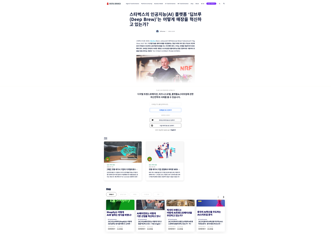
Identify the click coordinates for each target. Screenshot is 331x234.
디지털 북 (146, 194)
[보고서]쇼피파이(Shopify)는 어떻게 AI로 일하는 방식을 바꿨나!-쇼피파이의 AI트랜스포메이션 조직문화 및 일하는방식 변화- (120, 224)
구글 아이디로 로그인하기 (167, 125)
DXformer (160, 31)
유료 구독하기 (211, 3)
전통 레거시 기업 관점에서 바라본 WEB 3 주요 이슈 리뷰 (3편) (172, 169)
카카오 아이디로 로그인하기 (167, 120)
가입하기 (173, 130)
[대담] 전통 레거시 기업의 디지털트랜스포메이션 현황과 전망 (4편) (131, 169)
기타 (158, 194)
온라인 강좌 (123, 194)
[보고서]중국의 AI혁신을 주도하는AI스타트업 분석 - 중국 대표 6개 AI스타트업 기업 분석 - (210, 223)
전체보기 (111, 194)
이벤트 (135, 194)
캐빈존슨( (153, 41)
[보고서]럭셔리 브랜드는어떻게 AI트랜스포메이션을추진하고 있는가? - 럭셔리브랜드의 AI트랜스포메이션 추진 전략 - (180, 224)
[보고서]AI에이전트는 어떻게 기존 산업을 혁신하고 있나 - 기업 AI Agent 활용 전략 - (150, 223)
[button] (218, 197)
